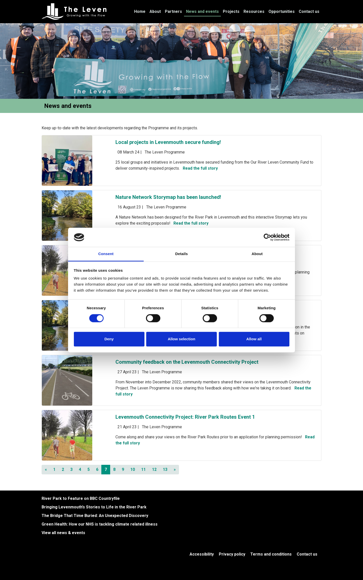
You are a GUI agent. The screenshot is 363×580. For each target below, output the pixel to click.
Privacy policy (232, 554)
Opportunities (281, 11)
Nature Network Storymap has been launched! (168, 197)
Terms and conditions (271, 554)
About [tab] (257, 254)
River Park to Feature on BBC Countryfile (81, 498)
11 (143, 469)
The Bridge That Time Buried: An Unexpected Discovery (95, 515)
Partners (173, 11)
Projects (231, 11)
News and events (202, 11)
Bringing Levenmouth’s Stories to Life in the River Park (94, 507)
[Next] (174, 469)
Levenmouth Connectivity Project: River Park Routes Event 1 (185, 417)
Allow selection (181, 339)
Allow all (254, 339)
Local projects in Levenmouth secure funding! (168, 142)
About (155, 11)
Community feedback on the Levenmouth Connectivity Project (186, 362)
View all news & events (63, 532)
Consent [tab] (106, 254)
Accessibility (202, 554)
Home (139, 11)
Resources (254, 11)
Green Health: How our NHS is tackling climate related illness (100, 524)
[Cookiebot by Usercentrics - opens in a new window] (267, 237)
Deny (109, 339)
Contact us (309, 11)
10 (132, 469)
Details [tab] (181, 254)
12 (154, 469)
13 (165, 469)
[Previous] (46, 469)
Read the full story (200, 168)
